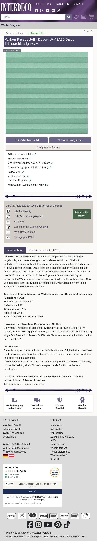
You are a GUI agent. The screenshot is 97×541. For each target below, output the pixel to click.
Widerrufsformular (60, 451)
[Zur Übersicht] (88, 31)
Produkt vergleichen (70, 140)
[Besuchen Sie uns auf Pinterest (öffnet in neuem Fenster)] (53, 10)
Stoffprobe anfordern (48, 147)
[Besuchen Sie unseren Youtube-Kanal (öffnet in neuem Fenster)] (47, 10)
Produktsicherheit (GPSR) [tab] (44, 250)
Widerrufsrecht (58, 448)
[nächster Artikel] (91, 31)
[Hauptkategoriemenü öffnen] (11, 25)
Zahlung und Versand (62, 436)
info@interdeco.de (16, 451)
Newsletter (56, 429)
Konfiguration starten (82, 214)
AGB (53, 440)
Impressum (56, 433)
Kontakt (54, 459)
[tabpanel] (48, 320)
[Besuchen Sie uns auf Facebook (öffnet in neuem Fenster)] (36, 10)
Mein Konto (56, 425)
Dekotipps (43, 4)
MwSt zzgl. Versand (40, 532)
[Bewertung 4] (34, 486)
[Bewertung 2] (30, 486)
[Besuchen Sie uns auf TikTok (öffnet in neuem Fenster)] (59, 10)
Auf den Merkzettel (27, 140)
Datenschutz (57, 444)
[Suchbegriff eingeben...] (33, 17)
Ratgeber (62, 4)
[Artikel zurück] (84, 31)
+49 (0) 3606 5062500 (18, 444)
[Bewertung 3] (32, 486)
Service (78, 4)
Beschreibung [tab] (14, 250)
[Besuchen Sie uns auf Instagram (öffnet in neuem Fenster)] (42, 10)
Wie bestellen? (58, 455)
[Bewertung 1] (28, 486)
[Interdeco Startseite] (16, 7)
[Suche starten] (68, 17)
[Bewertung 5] (35, 486)
